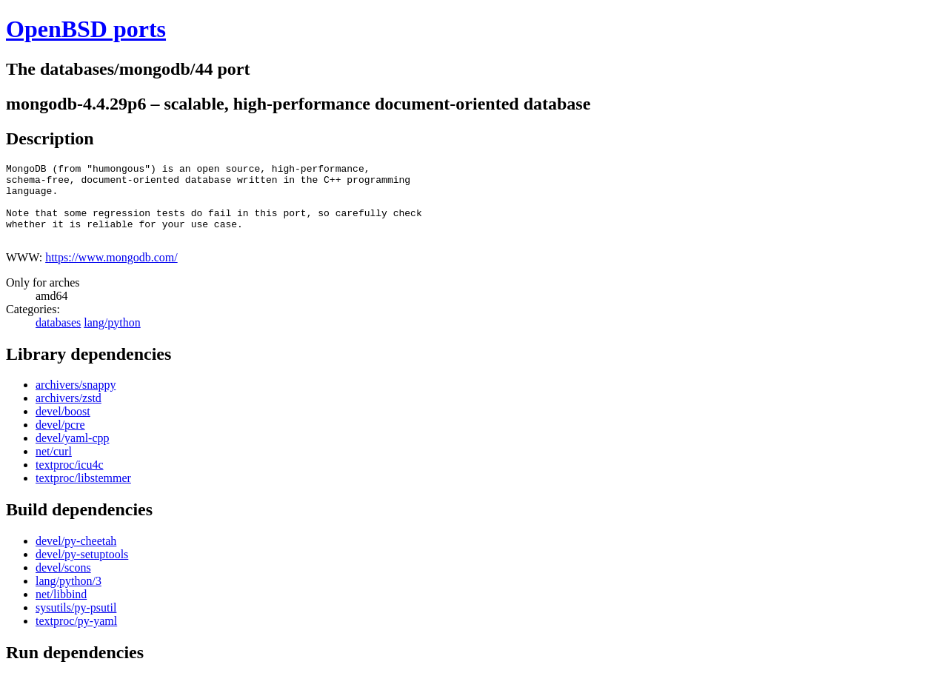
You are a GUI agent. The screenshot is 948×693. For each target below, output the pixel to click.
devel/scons (63, 583)
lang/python (112, 338)
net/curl (54, 467)
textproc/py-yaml (76, 636)
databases (58, 338)
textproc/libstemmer (83, 493)
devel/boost (63, 427)
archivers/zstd (68, 413)
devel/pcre (60, 440)
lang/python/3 (68, 596)
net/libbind (61, 609)
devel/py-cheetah (76, 556)
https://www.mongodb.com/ (111, 273)
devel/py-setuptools (82, 569)
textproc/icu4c (70, 480)
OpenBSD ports (86, 29)
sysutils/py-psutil (76, 623)
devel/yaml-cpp (73, 453)
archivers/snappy (76, 400)
